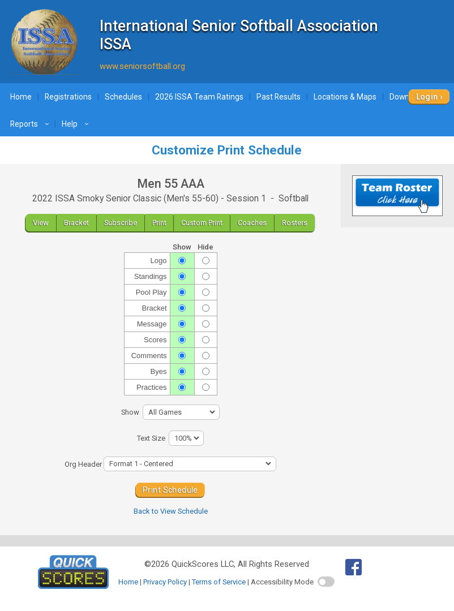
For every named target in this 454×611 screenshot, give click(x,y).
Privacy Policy (165, 582)
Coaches (252, 222)
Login (427, 96)
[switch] (326, 581)
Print (159, 222)
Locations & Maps (345, 96)
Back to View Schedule (171, 511)
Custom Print (201, 222)
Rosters (294, 222)
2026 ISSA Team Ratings (199, 96)
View (41, 222)
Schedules (123, 96)
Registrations (68, 96)
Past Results (278, 96)
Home (21, 96)
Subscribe (120, 222)
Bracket (76, 222)
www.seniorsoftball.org (142, 66)
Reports (31, 123)
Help (77, 123)
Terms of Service (219, 582)
